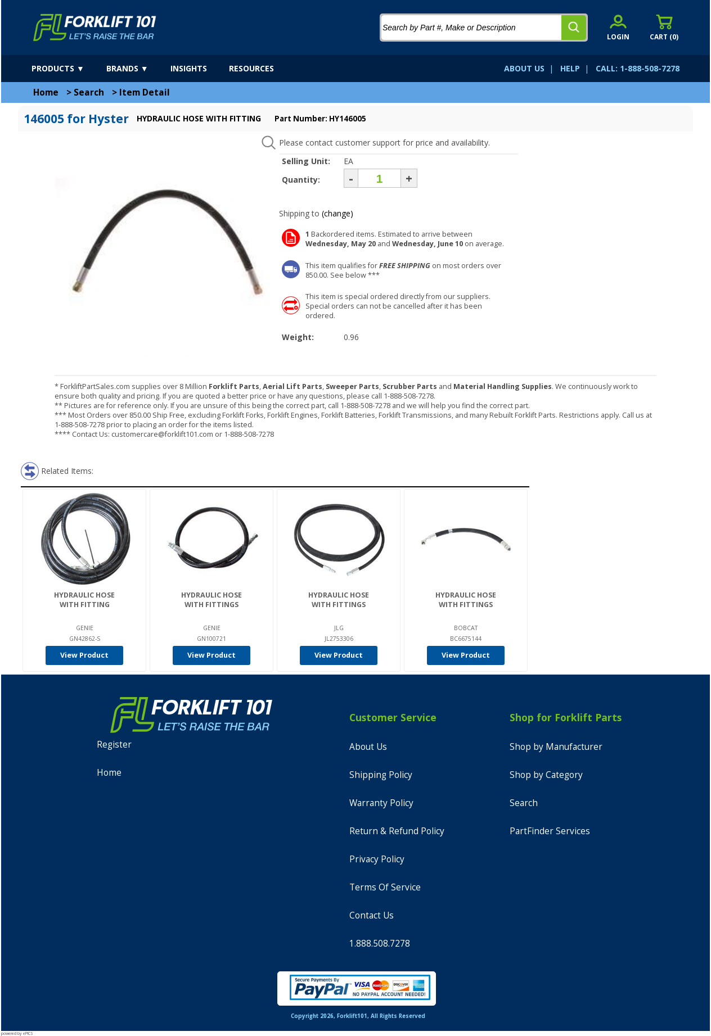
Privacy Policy (376, 859)
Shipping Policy (380, 775)
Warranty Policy (381, 803)
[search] (573, 27)
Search (89, 92)
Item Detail (144, 92)
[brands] (137, 68)
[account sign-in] (618, 27)
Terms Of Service (385, 887)
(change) (337, 213)
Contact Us (371, 915)
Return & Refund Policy (396, 831)
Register (114, 744)
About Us (368, 747)
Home (45, 92)
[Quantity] (379, 178)
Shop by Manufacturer (556, 747)
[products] (68, 68)
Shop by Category (546, 775)
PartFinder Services (550, 831)
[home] (95, 27)
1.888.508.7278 (379, 943)
